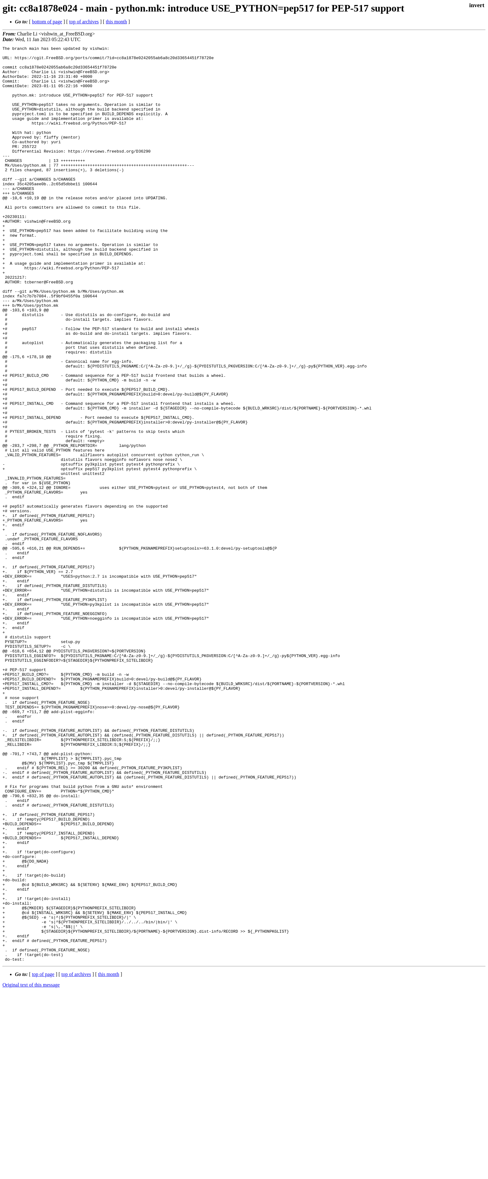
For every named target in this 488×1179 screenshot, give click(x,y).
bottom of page (47, 21)
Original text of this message (31, 1168)
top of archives (84, 21)
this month (116, 21)
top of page (43, 1157)
